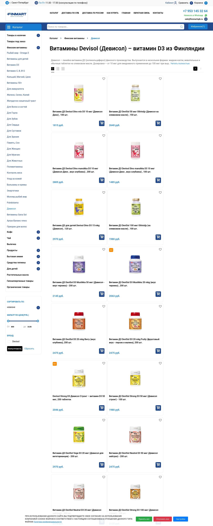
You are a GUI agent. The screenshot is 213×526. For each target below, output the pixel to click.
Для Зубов (12, 119)
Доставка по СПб (70, 13)
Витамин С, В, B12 (16, 71)
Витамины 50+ (14, 83)
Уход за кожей (14, 178)
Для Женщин (13, 148)
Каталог (54, 13)
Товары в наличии (16, 35)
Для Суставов (14, 130)
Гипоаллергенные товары (20, 281)
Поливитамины (15, 166)
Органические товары (18, 287)
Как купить (112, 13)
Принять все (144, 519)
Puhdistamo (13, 202)
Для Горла (12, 113)
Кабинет (165, 497)
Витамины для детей (17, 59)
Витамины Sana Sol (16, 214)
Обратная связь (142, 13)
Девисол (11, 208)
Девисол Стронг (175, 343)
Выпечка (11, 244)
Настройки (180, 519)
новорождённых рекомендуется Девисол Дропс (87, 363)
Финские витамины (17, 47)
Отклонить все (162, 519)
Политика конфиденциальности (48, 522)
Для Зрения (13, 136)
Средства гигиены (16, 262)
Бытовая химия (15, 256)
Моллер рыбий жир (17, 196)
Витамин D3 (13, 65)
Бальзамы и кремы (17, 184)
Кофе (9, 232)
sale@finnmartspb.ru (194, 19)
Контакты (158, 13)
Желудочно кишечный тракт (21, 101)
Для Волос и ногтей (17, 107)
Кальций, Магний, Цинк (19, 77)
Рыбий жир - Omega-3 (18, 53)
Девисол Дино (147, 343)
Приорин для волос (17, 226)
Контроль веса (14, 172)
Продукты (12, 250)
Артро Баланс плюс (17, 220)
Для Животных (14, 160)
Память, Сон (13, 142)
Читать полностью (180, 63)
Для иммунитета (15, 89)
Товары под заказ (16, 41)
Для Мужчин (13, 154)
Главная (126, 13)
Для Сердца (13, 125)
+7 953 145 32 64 (195, 11)
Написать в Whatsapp (196, 15)
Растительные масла (18, 275)
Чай (9, 238)
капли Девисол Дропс (80, 343)
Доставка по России (93, 13)
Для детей (12, 268)
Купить (83, 123)
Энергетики (13, 190)
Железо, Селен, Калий (18, 95)
